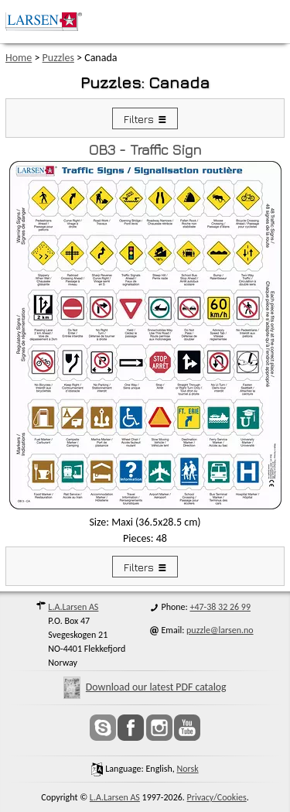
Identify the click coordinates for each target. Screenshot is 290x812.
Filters (139, 118)
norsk (187, 768)
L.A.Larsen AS (73, 606)
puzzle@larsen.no (220, 630)
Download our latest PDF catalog (144, 687)
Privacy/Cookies (217, 797)
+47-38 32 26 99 (220, 606)
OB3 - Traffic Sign (145, 150)
